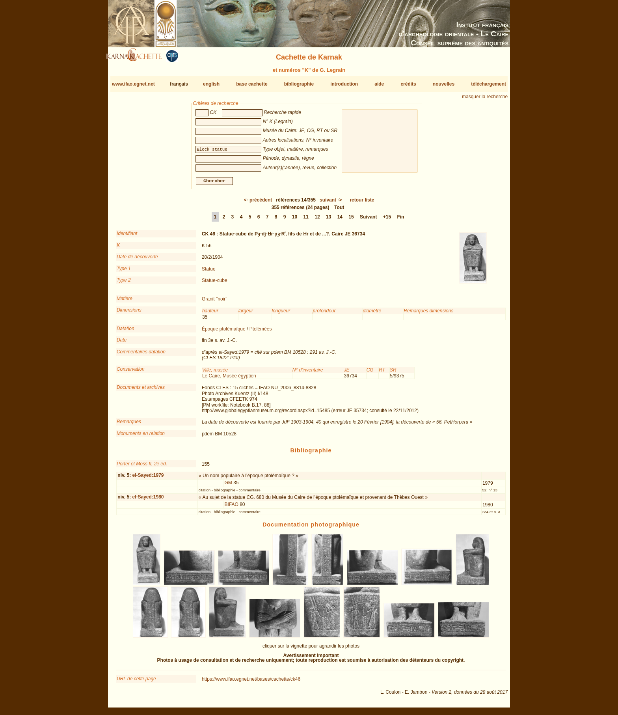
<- (258, 203)
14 (340, 220)
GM (228, 486)
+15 (387, 220)
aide (379, 84)
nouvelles (443, 84)
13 (328, 220)
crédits (408, 84)
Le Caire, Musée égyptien (229, 379)
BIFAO (231, 507)
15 (351, 220)
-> (331, 203)
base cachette (251, 84)
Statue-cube (214, 283)
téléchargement (488, 84)
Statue (209, 271)
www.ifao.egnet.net (133, 84)
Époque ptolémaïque (224, 332)
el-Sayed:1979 (148, 478)
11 (306, 220)
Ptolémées (260, 332)
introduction (344, 84)
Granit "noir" (214, 302)
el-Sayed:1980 (148, 500)
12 (317, 220)
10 (294, 220)
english (211, 84)
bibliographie (299, 84)
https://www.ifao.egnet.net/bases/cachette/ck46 (251, 682)
